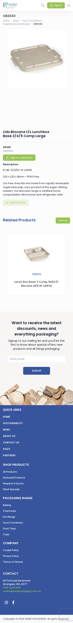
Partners (9, 455)
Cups (6, 534)
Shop (16, 20)
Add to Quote (17, 202)
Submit (36, 371)
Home (6, 20)
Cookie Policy (11, 550)
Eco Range (9, 516)
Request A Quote (13, 483)
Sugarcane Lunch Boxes (16, 24)
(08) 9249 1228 (11, 587)
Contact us (11, 442)
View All (63, 220)
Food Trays (9, 528)
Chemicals (9, 511)
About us (9, 436)
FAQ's (6, 449)
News (6, 429)
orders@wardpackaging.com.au (22, 591)
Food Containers (32, 20)
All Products (10, 471)
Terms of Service (13, 562)
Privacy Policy (11, 556)
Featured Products (14, 477)
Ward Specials (11, 489)
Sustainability (13, 423)
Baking (7, 505)
